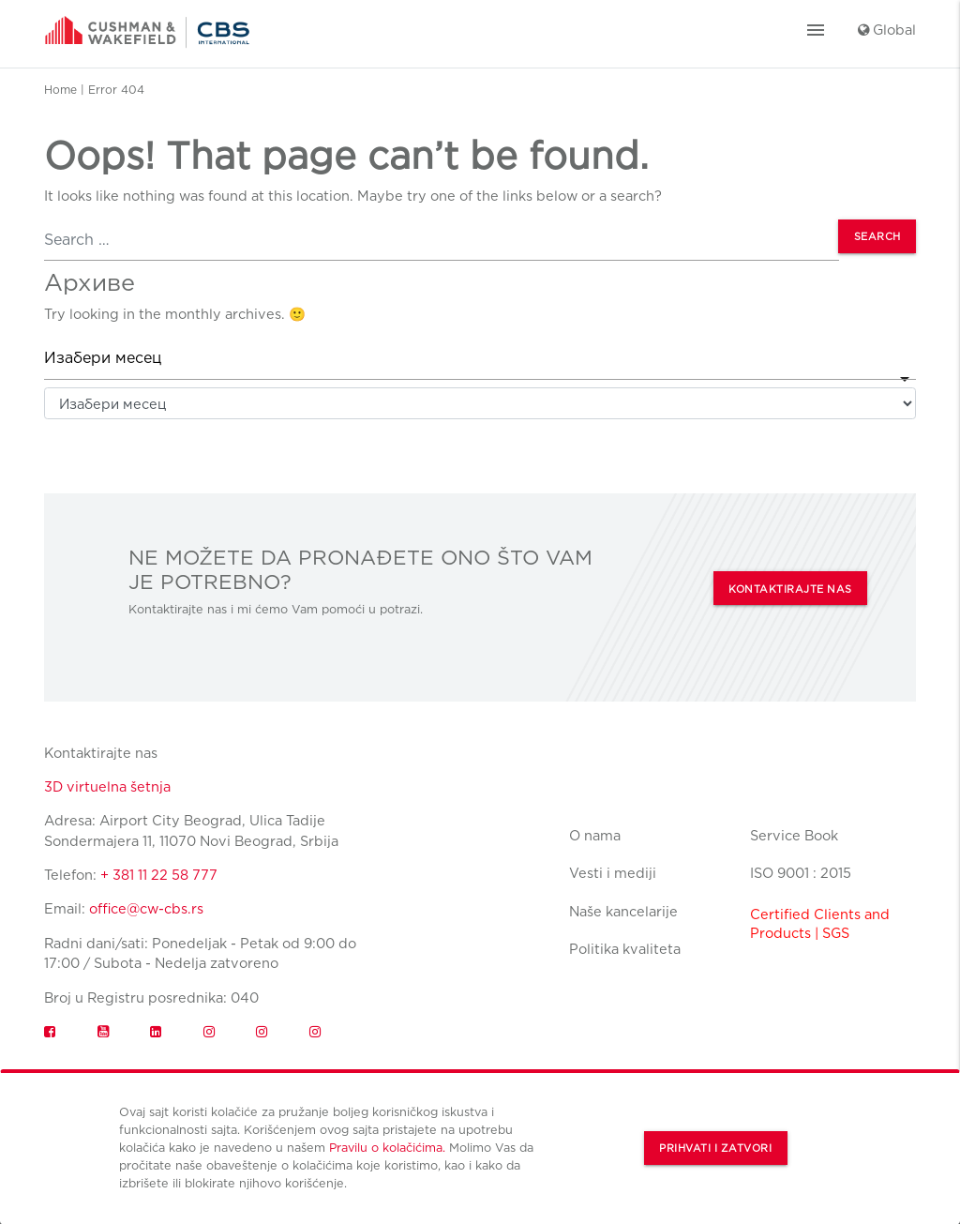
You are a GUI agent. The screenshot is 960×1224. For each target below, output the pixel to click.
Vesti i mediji (612, 873)
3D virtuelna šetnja (107, 786)
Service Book (794, 835)
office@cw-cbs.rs (146, 908)
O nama (595, 835)
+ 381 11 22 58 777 (159, 875)
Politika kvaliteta (625, 949)
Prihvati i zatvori (715, 1148)
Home (60, 90)
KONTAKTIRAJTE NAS (790, 589)
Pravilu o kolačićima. (387, 1148)
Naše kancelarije (623, 911)
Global (887, 30)
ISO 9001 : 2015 (800, 873)
